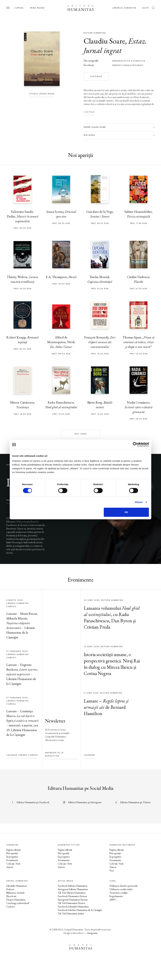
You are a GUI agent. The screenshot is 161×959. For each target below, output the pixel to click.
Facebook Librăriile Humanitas (73, 906)
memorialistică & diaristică (128, 61)
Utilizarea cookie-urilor (121, 889)
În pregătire (12, 856)
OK (126, 512)
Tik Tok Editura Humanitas (72, 892)
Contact (10, 906)
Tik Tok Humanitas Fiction (71, 903)
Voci (111, 870)
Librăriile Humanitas (124, 8)
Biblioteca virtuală (15, 892)
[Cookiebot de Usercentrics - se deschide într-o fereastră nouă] (135, 444)
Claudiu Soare (104, 41)
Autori (9, 867)
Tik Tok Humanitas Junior (71, 913)
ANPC (113, 899)
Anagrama (92, 933)
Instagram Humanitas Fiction (72, 899)
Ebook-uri (11, 896)
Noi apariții (12, 853)
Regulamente (116, 896)
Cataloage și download (17, 903)
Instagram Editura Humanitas (73, 889)
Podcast (10, 889)
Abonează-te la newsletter (54, 754)
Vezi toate (80, 434)
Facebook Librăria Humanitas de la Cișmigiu (80, 910)
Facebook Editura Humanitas (72, 885)
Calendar (89, 755)
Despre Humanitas (15, 899)
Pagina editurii (13, 849)
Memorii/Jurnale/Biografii (128, 65)
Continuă (89, 112)
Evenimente (12, 860)
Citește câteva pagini (42, 94)
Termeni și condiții (118, 892)
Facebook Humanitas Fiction (72, 896)
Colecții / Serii (13, 863)
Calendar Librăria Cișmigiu (22, 755)
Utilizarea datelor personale (123, 885)
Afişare (139, 502)
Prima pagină (37, 8)
